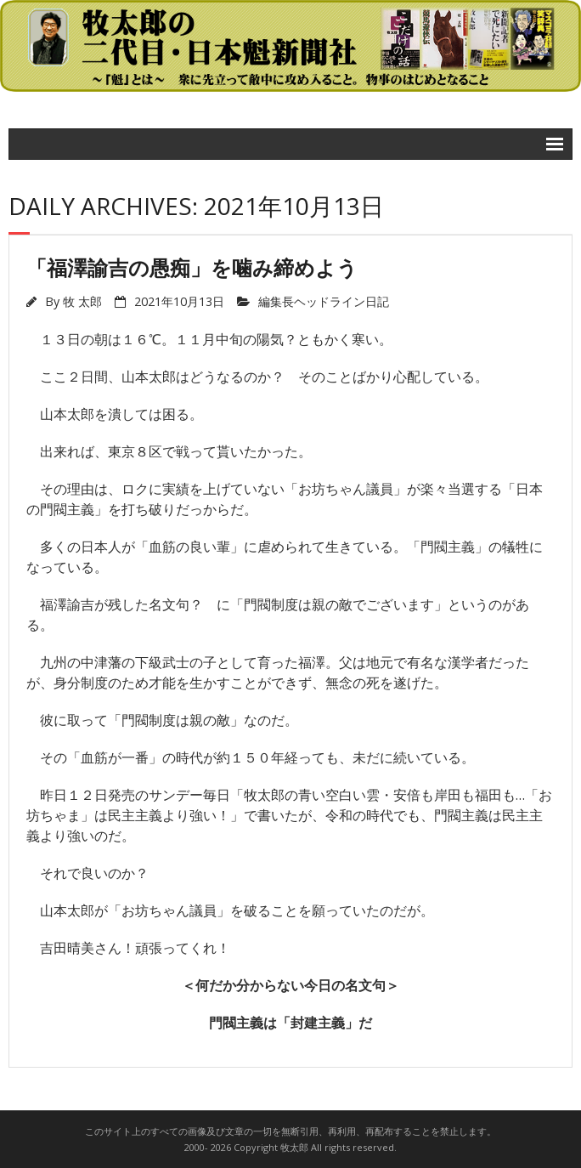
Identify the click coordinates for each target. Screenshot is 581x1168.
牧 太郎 (82, 301)
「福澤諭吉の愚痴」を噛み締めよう (192, 267)
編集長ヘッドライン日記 (323, 301)
